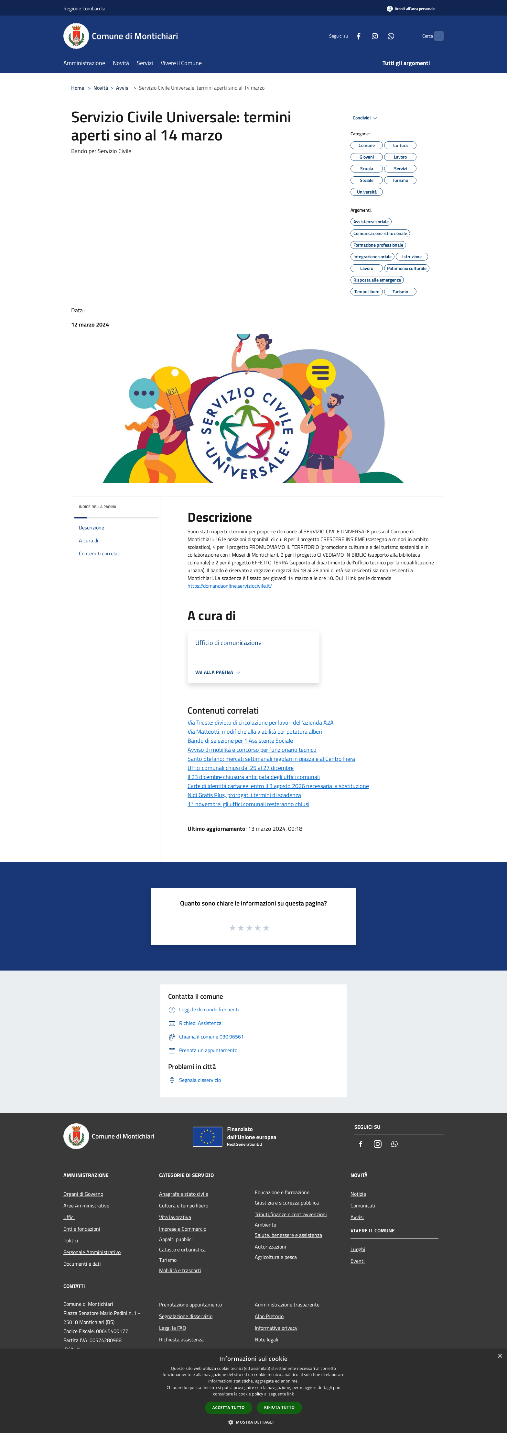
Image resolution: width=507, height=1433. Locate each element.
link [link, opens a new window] (290, 1394)
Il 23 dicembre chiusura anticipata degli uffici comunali (254, 776)
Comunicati (363, 1205)
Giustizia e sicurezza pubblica (287, 1202)
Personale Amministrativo (92, 1252)
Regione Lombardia (84, 8)
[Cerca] (436, 36)
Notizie (358, 1194)
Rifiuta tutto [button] (279, 1407)
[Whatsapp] (378, 35)
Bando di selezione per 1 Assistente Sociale (240, 740)
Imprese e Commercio (182, 1229)
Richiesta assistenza (181, 1339)
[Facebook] (346, 35)
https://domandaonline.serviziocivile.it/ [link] (230, 586)
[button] (253, 1422)
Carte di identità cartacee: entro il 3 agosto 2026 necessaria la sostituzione (278, 786)
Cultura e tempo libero (183, 1205)
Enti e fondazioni (81, 1229)
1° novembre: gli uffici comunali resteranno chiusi (248, 804)
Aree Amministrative (86, 1205)
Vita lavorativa (175, 1217)
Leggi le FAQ (172, 1328)
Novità (100, 88)
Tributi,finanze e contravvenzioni (291, 1214)
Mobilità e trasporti (180, 1270)
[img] (144, 505)
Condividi (366, 118)
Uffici (69, 1217)
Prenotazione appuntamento (190, 1304)
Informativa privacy (276, 1328)
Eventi (358, 1261)
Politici (70, 1240)
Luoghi (358, 1249)
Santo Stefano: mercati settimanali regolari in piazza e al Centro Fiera (271, 758)
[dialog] (253, 1391)
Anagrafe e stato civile (183, 1194)
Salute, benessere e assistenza (288, 1235)
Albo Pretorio (269, 1316)
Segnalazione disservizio (185, 1316)
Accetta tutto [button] (228, 1407)
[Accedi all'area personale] (411, 8)
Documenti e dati (82, 1264)
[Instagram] (362, 35)
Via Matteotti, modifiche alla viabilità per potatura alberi (255, 731)
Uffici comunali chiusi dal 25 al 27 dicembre (241, 767)
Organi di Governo (83, 1194)
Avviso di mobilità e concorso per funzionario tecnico (252, 749)
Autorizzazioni (270, 1246)
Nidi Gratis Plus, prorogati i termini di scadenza (244, 795)
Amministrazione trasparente (287, 1304)
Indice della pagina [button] (97, 507)
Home (77, 88)
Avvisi (123, 88)
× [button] (499, 1356)
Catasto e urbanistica (182, 1249)
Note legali (266, 1339)
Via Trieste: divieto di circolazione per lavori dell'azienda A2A (261, 722)
